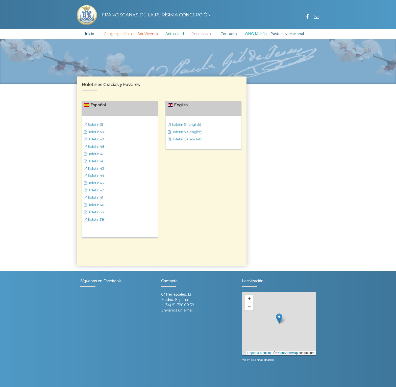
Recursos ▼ (201, 34)
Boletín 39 (94, 212)
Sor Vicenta (148, 34)
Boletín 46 (94, 161)
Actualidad (174, 34)
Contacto (228, 34)
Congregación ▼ (118, 34)
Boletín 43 (94, 183)
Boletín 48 (94, 146)
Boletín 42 (94, 190)
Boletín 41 (93, 197)
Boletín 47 (94, 154)
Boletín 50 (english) (185, 132)
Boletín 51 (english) (184, 124)
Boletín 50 (94, 132)
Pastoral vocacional (287, 34)
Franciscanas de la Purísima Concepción (144, 15)
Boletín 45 (94, 168)
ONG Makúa (256, 34)
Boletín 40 (94, 205)
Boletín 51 (93, 124)
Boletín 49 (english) (185, 139)
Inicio (89, 34)
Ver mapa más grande (258, 360)
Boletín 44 (94, 175)
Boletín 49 (94, 139)
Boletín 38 (94, 219)
